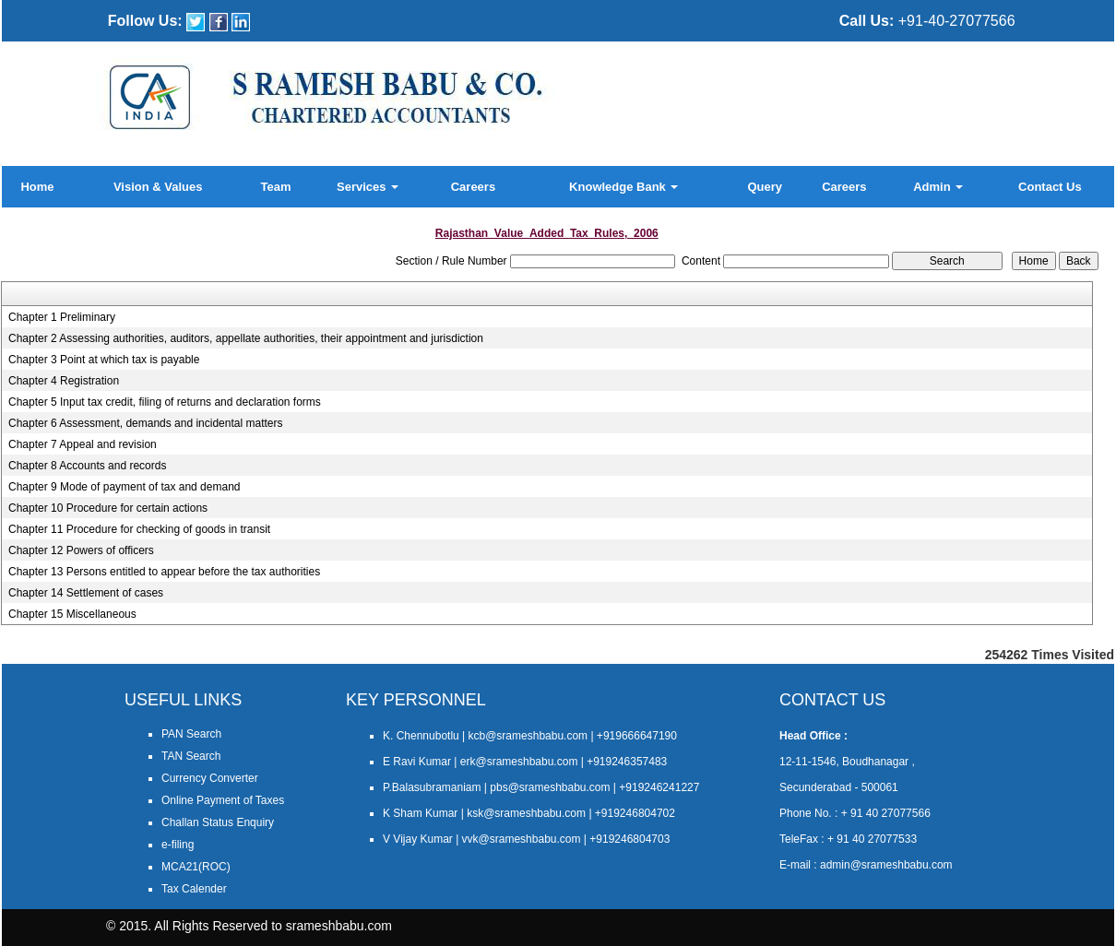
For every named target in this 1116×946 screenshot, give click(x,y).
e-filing (177, 844)
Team (276, 187)
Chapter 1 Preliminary (61, 317)
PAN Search (191, 733)
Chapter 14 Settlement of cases (85, 592)
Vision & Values (158, 187)
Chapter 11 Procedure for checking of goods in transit (139, 529)
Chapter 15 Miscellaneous (72, 614)
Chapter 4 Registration (63, 380)
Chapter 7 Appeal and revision (82, 444)
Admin (938, 187)
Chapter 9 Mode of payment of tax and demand (124, 486)
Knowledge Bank (623, 187)
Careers (473, 187)
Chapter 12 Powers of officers (81, 550)
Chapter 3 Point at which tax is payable (103, 359)
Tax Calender (194, 888)
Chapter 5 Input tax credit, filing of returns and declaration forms (164, 402)
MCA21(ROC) (196, 866)
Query (764, 187)
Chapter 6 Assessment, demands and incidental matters (145, 423)
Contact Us (1050, 187)
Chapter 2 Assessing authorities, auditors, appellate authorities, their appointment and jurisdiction (245, 338)
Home (36, 187)
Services (367, 187)
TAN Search (190, 756)
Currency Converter (209, 778)
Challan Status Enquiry (217, 822)
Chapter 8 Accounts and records (87, 465)
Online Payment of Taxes (222, 800)
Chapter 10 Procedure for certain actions (108, 508)
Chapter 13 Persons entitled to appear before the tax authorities (164, 571)
